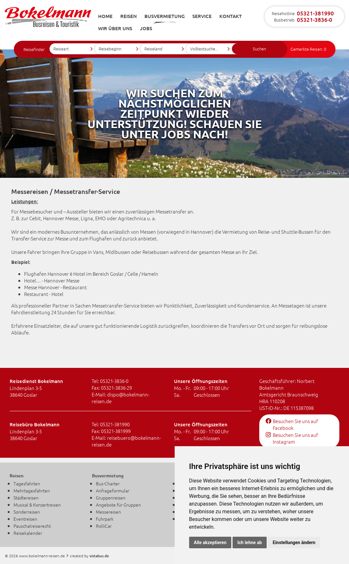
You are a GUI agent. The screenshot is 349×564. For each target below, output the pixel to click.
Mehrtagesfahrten (32, 490)
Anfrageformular (112, 490)
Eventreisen (25, 519)
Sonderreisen (27, 511)
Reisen (128, 16)
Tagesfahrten (27, 483)
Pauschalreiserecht (32, 526)
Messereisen (108, 511)
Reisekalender (28, 533)
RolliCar (104, 526)
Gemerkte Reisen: (308, 49)
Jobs (146, 28)
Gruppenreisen (110, 497)
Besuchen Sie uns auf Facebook (292, 424)
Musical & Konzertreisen (37, 504)
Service (202, 16)
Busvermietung (164, 16)
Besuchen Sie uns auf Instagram (292, 438)
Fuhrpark (105, 519)
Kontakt (230, 16)
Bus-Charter (108, 483)
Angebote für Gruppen (118, 504)
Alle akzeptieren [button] (210, 542)
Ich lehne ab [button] (249, 542)
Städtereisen (26, 497)
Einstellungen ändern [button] (294, 542)
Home (105, 16)
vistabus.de (99, 556)
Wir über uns (115, 28)
